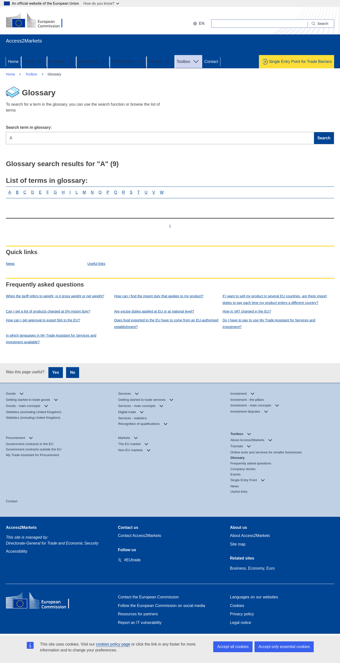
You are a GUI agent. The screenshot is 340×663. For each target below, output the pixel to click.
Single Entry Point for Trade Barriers (300, 61)
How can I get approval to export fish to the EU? (43, 320)
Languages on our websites (254, 597)
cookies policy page (113, 644)
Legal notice (240, 622)
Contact (211, 61)
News (10, 264)
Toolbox (188, 61)
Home (13, 61)
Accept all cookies (233, 647)
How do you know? (101, 3)
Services (61, 61)
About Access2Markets (250, 535)
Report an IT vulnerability (140, 622)
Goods (33, 61)
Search (323, 138)
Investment (92, 61)
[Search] (321, 23)
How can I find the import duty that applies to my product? (158, 296)
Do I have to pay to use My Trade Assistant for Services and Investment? (269, 323)
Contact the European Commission (148, 597)
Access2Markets (21, 527)
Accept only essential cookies (284, 647)
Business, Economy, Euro (252, 568)
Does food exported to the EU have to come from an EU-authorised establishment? (166, 323)
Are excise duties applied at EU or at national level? (154, 311)
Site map (237, 544)
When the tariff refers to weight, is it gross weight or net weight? (55, 296)
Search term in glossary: (29, 127)
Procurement (128, 61)
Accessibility (16, 551)
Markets (160, 61)
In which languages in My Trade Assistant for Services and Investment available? (51, 338)
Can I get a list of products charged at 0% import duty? (48, 311)
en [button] (198, 23)
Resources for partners (138, 614)
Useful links (96, 264)
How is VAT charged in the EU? (247, 311)
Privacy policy (242, 614)
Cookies (237, 606)
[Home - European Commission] (41, 601)
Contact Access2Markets (139, 535)
